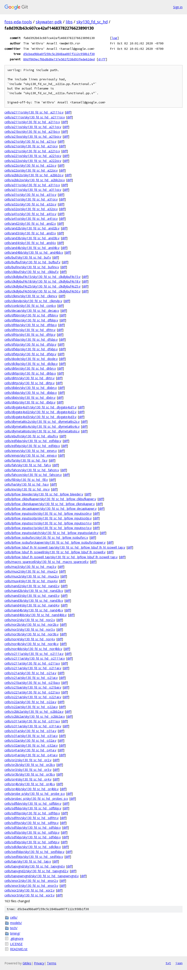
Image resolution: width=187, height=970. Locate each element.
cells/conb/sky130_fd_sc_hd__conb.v (30, 305)
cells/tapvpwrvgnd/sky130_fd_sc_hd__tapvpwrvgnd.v (41, 876)
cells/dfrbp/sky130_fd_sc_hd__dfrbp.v (30, 325)
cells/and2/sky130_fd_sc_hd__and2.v (30, 223)
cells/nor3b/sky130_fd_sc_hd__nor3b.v (31, 634)
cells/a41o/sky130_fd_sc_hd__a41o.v (30, 214)
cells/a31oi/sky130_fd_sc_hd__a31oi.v (31, 199)
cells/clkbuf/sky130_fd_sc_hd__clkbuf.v (31, 272)
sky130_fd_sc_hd (92, 21)
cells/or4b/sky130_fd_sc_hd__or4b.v (29, 784)
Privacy (39, 963)
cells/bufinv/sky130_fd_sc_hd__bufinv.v (31, 267)
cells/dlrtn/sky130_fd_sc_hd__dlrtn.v (29, 378)
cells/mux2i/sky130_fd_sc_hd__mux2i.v (31, 576)
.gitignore (16, 938)
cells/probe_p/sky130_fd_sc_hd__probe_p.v (34, 793)
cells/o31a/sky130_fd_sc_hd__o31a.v (30, 731)
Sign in (178, 7)
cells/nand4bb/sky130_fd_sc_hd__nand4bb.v (35, 615)
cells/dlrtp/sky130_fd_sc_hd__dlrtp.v (29, 383)
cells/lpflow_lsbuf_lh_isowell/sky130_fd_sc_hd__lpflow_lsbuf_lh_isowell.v (54, 552)
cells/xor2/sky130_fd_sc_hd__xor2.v (29, 890)
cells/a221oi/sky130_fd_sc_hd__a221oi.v (32, 156)
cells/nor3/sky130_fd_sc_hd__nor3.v (29, 629)
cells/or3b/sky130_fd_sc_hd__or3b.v (29, 774)
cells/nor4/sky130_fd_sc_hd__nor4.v (29, 639)
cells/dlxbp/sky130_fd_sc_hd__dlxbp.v (30, 392)
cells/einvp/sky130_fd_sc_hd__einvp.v (30, 455)
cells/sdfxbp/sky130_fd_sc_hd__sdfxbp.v (32, 837)
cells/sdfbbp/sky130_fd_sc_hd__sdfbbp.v (32, 808)
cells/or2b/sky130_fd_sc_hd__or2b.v (29, 765)
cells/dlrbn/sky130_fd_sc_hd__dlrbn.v (30, 368)
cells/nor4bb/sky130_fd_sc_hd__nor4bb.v (33, 649)
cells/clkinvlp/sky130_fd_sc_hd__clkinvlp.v (33, 301)
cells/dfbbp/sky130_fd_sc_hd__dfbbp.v (31, 320)
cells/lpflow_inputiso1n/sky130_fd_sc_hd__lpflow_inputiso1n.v (48, 523)
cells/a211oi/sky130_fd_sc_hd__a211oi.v (32, 127)
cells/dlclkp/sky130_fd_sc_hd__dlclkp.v (31, 364)
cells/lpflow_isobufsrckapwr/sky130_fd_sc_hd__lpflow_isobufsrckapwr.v (54, 542)
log (114, 38)
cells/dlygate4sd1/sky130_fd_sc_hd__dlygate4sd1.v (40, 407)
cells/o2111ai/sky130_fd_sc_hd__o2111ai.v (34, 658)
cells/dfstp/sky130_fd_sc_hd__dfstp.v (30, 344)
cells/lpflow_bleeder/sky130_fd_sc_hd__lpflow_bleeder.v (43, 494)
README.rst (18, 949)
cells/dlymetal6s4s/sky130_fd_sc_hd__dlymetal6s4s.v (42, 426)
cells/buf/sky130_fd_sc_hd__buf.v (27, 257)
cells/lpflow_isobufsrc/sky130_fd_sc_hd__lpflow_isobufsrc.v (46, 537)
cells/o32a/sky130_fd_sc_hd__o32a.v (30, 740)
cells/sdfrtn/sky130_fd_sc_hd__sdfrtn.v (31, 818)
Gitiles (27, 963)
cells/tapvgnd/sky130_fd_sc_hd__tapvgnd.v (34, 866)
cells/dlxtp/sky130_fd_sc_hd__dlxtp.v (29, 402)
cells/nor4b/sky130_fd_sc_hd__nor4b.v (31, 644)
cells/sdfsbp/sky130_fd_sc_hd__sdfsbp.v (32, 827)
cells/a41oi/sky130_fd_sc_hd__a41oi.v (31, 218)
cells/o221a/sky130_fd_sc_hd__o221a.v (32, 692)
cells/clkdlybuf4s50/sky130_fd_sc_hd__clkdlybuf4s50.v (42, 291)
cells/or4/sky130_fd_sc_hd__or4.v (27, 779)
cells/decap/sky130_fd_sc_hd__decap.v (31, 310)
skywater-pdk (49, 21)
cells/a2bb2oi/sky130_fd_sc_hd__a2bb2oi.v (34, 180)
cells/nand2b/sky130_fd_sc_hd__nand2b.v (33, 591)
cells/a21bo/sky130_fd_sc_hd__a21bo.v (32, 131)
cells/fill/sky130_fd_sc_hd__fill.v (26, 479)
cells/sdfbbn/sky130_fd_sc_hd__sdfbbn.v (32, 803)
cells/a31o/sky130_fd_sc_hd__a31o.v (30, 194)
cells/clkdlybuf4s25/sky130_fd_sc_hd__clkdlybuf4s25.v (42, 286)
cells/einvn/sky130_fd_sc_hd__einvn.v (30, 451)
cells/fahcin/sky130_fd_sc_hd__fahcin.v (31, 470)
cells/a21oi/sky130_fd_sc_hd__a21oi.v (31, 146)
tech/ (13, 928)
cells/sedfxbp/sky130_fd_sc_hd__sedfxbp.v (34, 852)
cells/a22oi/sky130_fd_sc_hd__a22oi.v (31, 170)
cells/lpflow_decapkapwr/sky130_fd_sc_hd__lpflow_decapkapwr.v (50, 508)
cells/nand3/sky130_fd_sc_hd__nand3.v (31, 595)
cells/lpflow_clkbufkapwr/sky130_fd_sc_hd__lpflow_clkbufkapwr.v (50, 499)
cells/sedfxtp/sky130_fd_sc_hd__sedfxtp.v (33, 856)
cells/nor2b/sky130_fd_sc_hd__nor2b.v (31, 624)
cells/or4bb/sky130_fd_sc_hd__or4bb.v (31, 789)
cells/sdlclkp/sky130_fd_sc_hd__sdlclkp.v (32, 847)
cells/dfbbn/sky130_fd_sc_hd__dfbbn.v (31, 315)
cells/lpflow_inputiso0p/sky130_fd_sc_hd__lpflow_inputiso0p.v (48, 518)
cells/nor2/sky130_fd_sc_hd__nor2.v (29, 620)
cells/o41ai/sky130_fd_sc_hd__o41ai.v (31, 755)
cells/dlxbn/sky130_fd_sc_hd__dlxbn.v (30, 388)
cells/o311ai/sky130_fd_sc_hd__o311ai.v (32, 726)
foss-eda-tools (18, 21)
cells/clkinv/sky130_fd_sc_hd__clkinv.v (30, 296)
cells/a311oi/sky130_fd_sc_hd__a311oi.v (32, 189)
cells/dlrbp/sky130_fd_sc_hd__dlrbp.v (30, 373)
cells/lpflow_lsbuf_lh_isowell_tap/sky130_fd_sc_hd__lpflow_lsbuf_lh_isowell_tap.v (61, 557)
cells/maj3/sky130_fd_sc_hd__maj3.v (30, 567)
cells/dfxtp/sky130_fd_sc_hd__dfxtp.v (30, 354)
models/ (16, 923)
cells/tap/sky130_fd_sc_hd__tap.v (27, 861)
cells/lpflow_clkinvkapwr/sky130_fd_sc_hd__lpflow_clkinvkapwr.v (49, 504)
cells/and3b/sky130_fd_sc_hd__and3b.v (31, 238)
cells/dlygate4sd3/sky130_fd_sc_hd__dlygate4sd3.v (40, 417)
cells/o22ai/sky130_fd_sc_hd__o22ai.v (31, 707)
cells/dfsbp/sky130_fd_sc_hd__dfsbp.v (31, 339)
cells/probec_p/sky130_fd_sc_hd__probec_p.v (36, 798)
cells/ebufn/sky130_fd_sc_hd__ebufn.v (31, 436)
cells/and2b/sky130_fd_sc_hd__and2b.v (31, 228)
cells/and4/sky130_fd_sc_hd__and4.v (30, 243)
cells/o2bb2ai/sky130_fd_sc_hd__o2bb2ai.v (34, 716)
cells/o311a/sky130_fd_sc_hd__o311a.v (32, 721)
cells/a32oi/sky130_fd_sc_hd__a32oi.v (31, 209)
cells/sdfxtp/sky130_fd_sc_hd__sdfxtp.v (31, 842)
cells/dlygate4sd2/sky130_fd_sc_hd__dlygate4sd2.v (40, 412)
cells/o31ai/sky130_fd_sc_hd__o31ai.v (31, 736)
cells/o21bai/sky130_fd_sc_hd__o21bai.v (32, 687)
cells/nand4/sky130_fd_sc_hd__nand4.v (31, 605)
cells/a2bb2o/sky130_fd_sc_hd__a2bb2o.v (33, 175)
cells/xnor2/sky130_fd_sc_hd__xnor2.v (31, 880)
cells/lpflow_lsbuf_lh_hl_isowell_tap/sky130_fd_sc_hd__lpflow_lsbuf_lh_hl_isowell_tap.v (64, 547)
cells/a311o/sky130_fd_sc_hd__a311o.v (32, 185)
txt (168, 963)
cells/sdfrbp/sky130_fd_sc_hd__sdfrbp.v (32, 813)
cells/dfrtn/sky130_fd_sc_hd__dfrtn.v (29, 330)
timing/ (15, 933)
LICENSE (16, 944)
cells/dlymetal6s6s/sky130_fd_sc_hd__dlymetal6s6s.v (42, 431)
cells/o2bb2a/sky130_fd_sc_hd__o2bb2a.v (33, 711)
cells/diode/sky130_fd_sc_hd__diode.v (31, 359)
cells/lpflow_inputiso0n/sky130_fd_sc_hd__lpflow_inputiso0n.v (48, 513)
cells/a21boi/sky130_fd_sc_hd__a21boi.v (32, 136)
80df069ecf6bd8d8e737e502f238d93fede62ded (59, 59)
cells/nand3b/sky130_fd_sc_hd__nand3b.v (33, 600)
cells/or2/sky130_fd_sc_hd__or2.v (27, 760)
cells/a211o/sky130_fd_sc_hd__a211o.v (32, 122)
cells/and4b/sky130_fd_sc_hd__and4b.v (31, 248)
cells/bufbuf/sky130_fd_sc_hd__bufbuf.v (32, 262)
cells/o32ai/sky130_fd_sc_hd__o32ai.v (31, 745)
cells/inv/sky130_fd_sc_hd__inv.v (27, 489)
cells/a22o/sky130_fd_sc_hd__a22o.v (30, 165)
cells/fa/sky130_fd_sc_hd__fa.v (25, 460)
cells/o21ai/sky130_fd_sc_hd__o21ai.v (31, 678)
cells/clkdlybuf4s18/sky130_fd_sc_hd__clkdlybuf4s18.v (42, 281)
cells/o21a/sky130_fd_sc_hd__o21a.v (30, 673)
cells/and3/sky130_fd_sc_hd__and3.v (30, 233)
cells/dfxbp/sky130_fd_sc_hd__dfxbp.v (31, 349)
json (179, 963)
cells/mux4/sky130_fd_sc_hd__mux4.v (31, 581)
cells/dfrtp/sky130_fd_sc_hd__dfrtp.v (29, 334)
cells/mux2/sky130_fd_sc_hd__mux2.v (31, 571)
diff (101, 59)
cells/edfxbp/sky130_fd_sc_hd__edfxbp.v (32, 441)
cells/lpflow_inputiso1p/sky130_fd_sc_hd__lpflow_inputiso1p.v (48, 528)
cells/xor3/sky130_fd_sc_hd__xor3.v (29, 895)
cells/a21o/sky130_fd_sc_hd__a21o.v (30, 141)
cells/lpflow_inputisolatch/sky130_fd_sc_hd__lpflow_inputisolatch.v (51, 533)
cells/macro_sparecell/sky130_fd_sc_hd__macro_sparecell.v (46, 562)
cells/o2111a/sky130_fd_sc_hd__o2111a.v (33, 654)
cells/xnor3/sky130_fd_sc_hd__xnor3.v (31, 885)
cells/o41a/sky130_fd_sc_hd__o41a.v (30, 750)
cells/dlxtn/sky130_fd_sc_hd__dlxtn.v (29, 397)
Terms (51, 963)
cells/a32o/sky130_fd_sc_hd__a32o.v (30, 204)
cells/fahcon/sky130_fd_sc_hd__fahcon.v (33, 475)
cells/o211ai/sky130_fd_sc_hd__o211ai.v (32, 668)
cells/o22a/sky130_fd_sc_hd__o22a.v (30, 702)
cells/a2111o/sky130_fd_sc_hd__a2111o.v (33, 112)
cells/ (13, 917)
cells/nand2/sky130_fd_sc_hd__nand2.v (31, 586)
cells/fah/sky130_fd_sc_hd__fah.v (27, 465)
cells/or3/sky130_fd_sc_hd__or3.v (27, 769)
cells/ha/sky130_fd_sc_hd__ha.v (26, 484)
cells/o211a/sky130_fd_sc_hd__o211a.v (32, 663)
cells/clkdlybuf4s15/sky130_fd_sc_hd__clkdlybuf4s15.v (42, 277)
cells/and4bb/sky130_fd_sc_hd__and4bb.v (33, 252)
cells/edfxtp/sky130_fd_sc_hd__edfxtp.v (32, 446)
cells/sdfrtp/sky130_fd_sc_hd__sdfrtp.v (31, 823)
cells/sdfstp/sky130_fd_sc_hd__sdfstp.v (31, 832)
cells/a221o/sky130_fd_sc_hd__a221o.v (32, 151)
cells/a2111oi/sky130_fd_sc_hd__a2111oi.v (34, 117)
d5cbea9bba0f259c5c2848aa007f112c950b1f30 (59, 54)
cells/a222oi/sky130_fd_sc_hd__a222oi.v (32, 161)
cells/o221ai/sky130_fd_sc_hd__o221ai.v (32, 697)
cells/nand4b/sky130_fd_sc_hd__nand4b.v (33, 610)
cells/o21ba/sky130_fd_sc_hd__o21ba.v (32, 682)
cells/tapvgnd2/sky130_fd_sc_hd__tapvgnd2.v (36, 871)
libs (69, 21)
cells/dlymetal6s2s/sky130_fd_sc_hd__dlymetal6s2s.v (42, 421)
